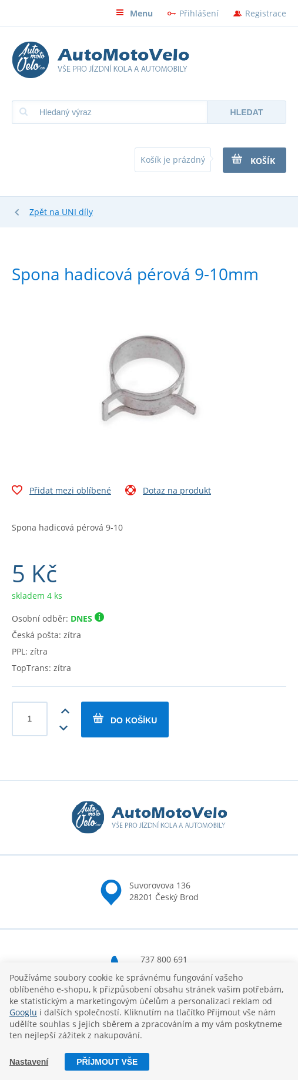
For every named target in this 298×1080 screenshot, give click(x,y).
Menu (134, 13)
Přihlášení (199, 13)
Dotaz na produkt (168, 492)
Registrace (265, 13)
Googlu (23, 1012)
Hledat (246, 112)
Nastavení (28, 1061)
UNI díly (77, 211)
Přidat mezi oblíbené (61, 492)
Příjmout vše (107, 1061)
